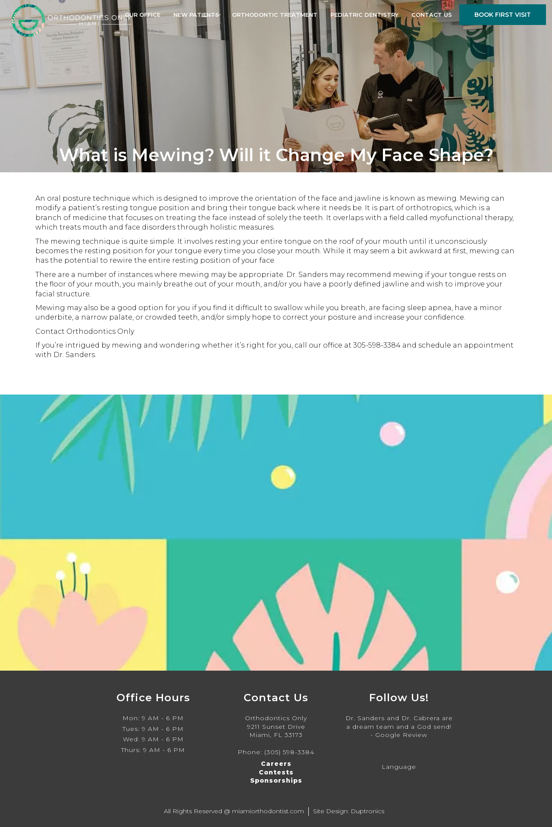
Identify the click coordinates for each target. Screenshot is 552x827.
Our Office (142, 14)
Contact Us (431, 14)
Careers (276, 764)
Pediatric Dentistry (364, 14)
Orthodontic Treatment (274, 14)
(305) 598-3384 (289, 752)
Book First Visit (502, 15)
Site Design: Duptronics (348, 811)
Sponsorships (276, 780)
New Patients (196, 14)
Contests (276, 772)
